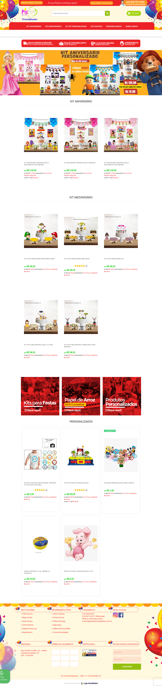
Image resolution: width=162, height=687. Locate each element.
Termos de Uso (58, 617)
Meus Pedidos (96, 3)
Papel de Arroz (90, 33)
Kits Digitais (96, 26)
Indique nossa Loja (29, 628)
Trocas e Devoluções (60, 632)
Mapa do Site (27, 617)
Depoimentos (73, 33)
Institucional (28, 610)
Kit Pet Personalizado (76, 26)
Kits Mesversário (53, 26)
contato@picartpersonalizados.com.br (97, 621)
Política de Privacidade (61, 628)
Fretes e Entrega (59, 621)
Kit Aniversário (33, 26)
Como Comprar (59, 614)
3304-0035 (88, 614)
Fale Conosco (107, 3)
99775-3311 (93, 616)
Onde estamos (27, 625)
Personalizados (114, 26)
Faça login (38, 2)
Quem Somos (132, 26)
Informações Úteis (61, 610)
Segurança (57, 625)
